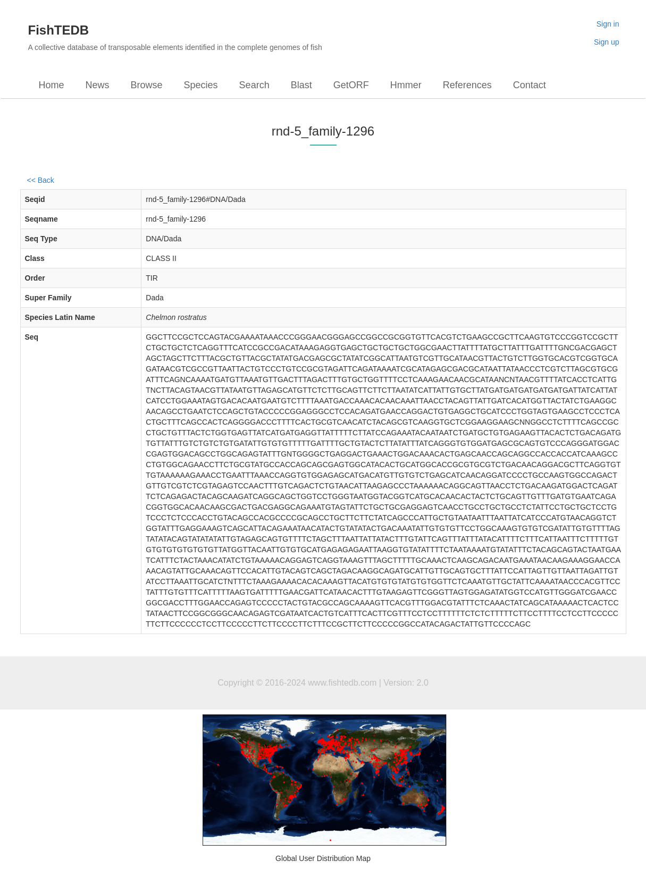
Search (254, 85)
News (98, 85)
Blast (301, 85)
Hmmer (406, 85)
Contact (529, 85)
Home (51, 85)
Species (201, 85)
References (467, 85)
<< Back (40, 180)
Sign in (608, 24)
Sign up (606, 42)
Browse (147, 85)
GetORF (351, 85)
